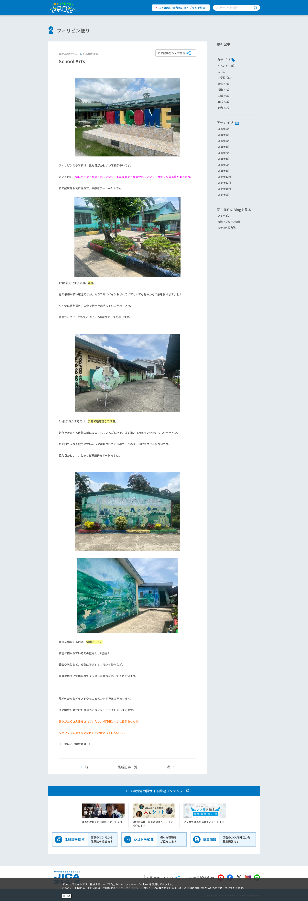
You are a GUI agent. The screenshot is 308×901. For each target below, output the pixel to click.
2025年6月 (224, 141)
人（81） (223, 72)
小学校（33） (225, 77)
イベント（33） (227, 65)
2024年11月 (224, 182)
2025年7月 (224, 134)
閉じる (67, 896)
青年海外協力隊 (227, 227)
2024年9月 (224, 194)
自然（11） (224, 101)
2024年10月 (224, 188)
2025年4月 (224, 152)
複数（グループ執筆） (230, 221)
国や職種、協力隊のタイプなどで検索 (182, 8)
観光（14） (224, 107)
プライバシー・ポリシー (140, 888)
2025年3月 (224, 158)
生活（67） (224, 95)
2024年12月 (224, 176)
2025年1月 (224, 170)
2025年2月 (224, 164)
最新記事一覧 (127, 766)
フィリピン (224, 215)
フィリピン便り (73, 30)
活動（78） (224, 89)
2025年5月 (224, 146)
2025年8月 (224, 129)
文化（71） (224, 84)
